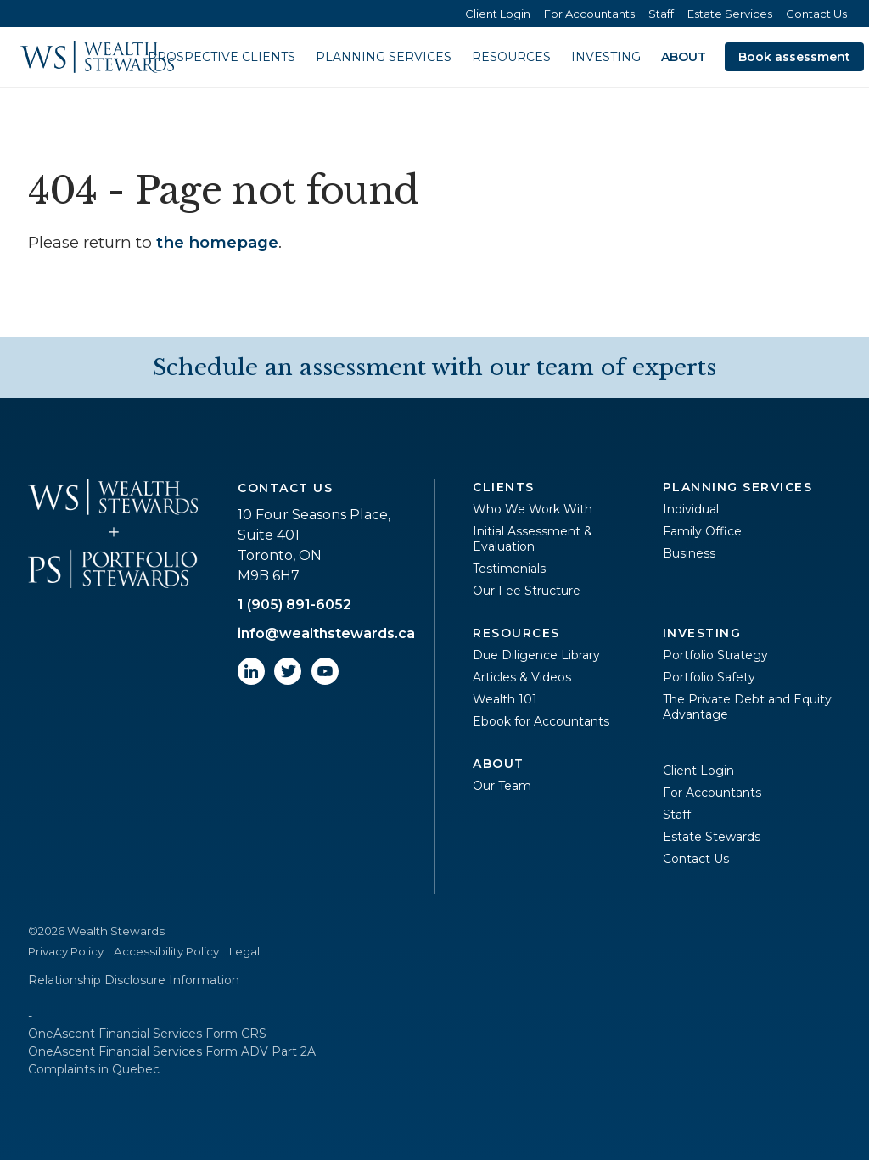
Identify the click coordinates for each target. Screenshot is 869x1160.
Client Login (497, 13)
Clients (504, 487)
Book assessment (794, 56)
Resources (511, 56)
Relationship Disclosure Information (133, 980)
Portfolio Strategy (715, 655)
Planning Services (383, 56)
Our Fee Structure (526, 590)
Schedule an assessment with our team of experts (434, 367)
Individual (691, 509)
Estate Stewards (711, 836)
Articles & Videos (522, 677)
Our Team (502, 785)
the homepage (217, 242)
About (683, 56)
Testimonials (509, 568)
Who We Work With (532, 509)
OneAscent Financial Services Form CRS (147, 1033)
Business (689, 553)
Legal (244, 951)
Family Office (702, 531)
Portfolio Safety (709, 677)
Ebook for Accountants (541, 721)
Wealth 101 (505, 699)
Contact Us (816, 13)
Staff (661, 13)
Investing (606, 56)
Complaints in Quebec (94, 1069)
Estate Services (729, 13)
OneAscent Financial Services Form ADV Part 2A (172, 1051)
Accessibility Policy (166, 951)
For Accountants (589, 13)
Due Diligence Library (536, 655)
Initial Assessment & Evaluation (532, 539)
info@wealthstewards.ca (326, 633)
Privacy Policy (66, 951)
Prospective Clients (221, 56)
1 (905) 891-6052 (294, 605)
